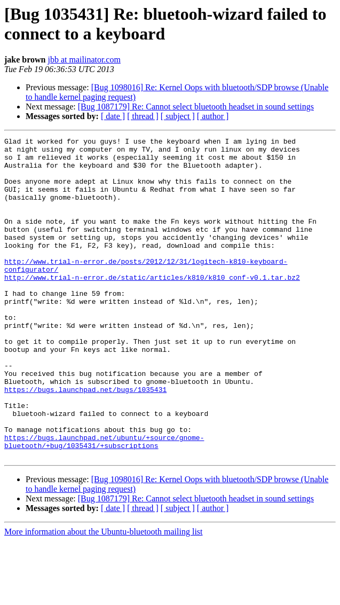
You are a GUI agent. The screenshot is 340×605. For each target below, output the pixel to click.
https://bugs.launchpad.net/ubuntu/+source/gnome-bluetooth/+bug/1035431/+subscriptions (104, 503)
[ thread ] (143, 116)
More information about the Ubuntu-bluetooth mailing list (103, 595)
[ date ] (113, 116)
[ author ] (213, 116)
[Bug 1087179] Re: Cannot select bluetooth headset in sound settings (196, 106)
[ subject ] (178, 116)
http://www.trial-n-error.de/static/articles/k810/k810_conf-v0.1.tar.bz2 (152, 306)
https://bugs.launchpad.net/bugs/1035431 (85, 440)
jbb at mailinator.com (84, 59)
